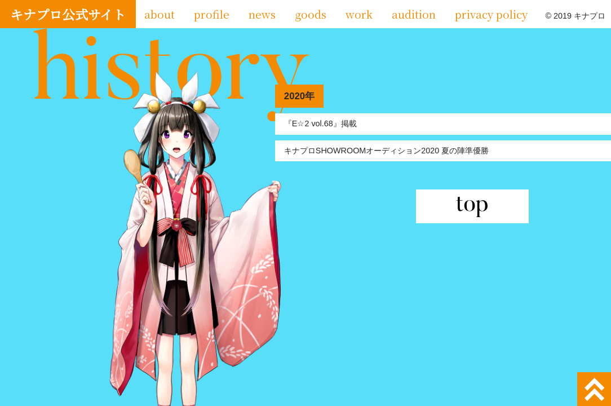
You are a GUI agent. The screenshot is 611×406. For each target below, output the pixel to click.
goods (310, 13)
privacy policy (491, 13)
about (159, 13)
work (359, 13)
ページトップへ (594, 389)
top (472, 206)
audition (414, 13)
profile (211, 13)
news (262, 13)
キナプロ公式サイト (68, 14)
